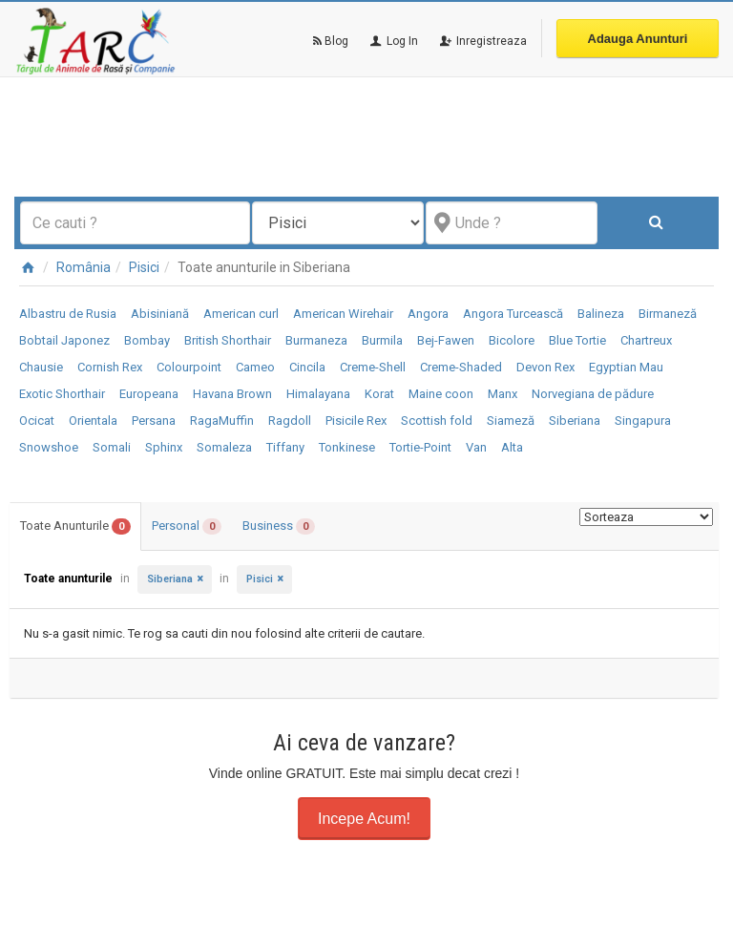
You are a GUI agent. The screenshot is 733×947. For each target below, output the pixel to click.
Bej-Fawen (445, 340)
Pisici (144, 267)
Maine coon (440, 394)
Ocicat (36, 420)
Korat (379, 394)
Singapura (643, 420)
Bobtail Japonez (64, 340)
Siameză (510, 420)
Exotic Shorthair (62, 394)
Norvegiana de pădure (593, 394)
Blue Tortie (577, 340)
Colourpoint (189, 367)
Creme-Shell (373, 367)
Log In (392, 41)
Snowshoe (48, 447)
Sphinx (163, 447)
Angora (428, 313)
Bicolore (511, 340)
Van (476, 447)
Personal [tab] (186, 526)
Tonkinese (347, 447)
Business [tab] (278, 526)
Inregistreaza (482, 41)
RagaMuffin (222, 420)
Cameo (255, 367)
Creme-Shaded (461, 367)
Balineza (600, 313)
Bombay (147, 340)
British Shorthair (227, 340)
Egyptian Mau (626, 367)
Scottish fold (436, 420)
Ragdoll (289, 420)
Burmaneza (316, 340)
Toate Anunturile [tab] (75, 526)
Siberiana (574, 420)
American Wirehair (343, 313)
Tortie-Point (420, 447)
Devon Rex (545, 367)
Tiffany (285, 447)
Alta (512, 447)
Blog (330, 41)
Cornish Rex (109, 367)
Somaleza (224, 447)
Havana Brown (232, 394)
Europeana (148, 394)
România (83, 267)
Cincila (307, 367)
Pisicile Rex (356, 420)
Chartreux (646, 340)
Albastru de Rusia (67, 313)
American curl (241, 313)
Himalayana (318, 394)
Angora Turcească (513, 313)
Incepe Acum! (364, 818)
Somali (112, 447)
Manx (502, 394)
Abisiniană (160, 313)
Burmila (382, 340)
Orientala (93, 420)
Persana (154, 420)
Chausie (41, 367)
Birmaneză (668, 313)
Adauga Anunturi (638, 39)
